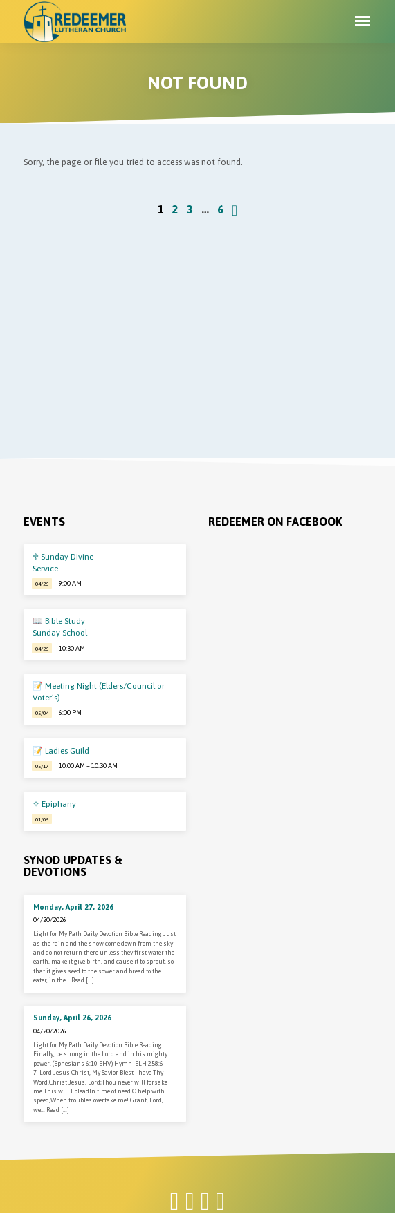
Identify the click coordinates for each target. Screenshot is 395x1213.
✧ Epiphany (54, 804)
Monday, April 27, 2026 (73, 907)
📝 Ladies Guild (61, 751)
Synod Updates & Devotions (73, 866)
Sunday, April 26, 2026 (72, 1017)
